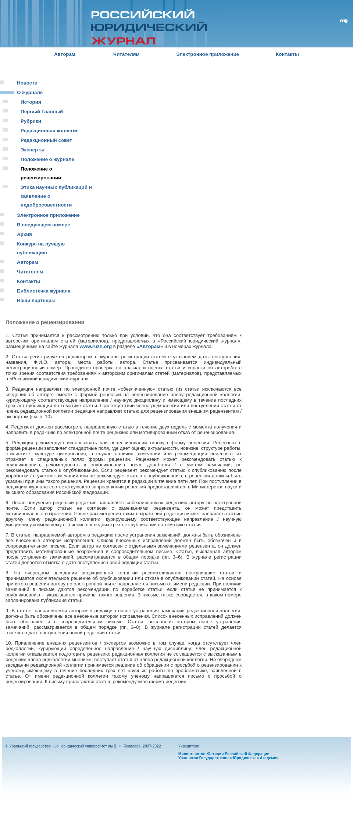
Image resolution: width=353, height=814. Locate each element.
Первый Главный (42, 111)
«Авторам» (149, 346)
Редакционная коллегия (50, 130)
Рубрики (31, 121)
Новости (27, 83)
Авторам (64, 54)
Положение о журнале (47, 159)
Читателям (126, 54)
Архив (24, 234)
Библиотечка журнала (43, 291)
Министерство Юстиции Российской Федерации (224, 754)
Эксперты (32, 150)
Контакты (287, 54)
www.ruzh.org (95, 346)
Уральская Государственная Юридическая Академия (228, 758)
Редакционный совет (46, 140)
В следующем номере (43, 224)
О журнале (30, 92)
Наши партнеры (36, 300)
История (31, 102)
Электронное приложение (207, 54)
